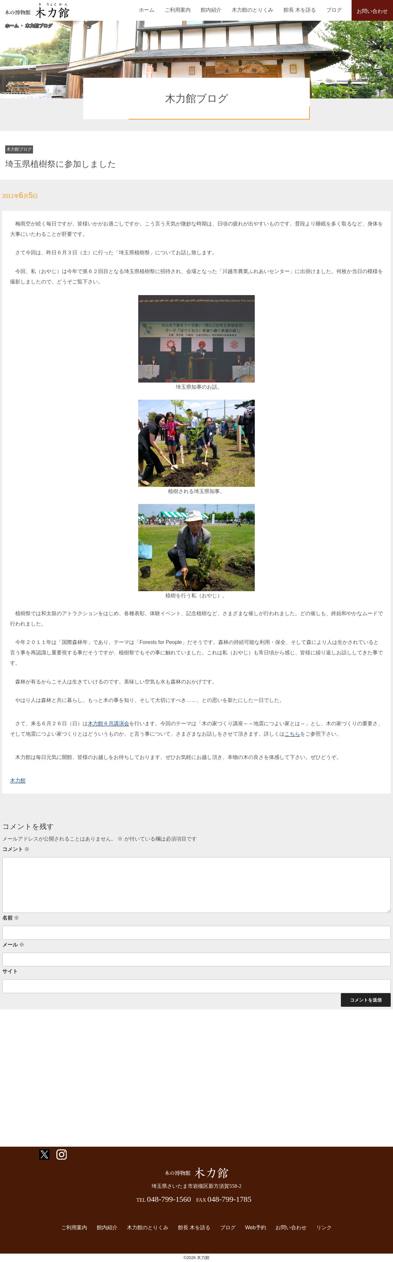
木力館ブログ (38, 25)
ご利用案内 (194, 10)
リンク (318, 1227)
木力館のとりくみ (261, 10)
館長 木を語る (305, 10)
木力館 (18, 780)
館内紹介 (223, 10)
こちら (292, 734)
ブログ (335, 10)
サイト (10, 971)
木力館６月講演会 (108, 723)
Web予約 (253, 1227)
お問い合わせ (372, 11)
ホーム (166, 10)
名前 (10, 918)
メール (13, 944)
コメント (15, 849)
